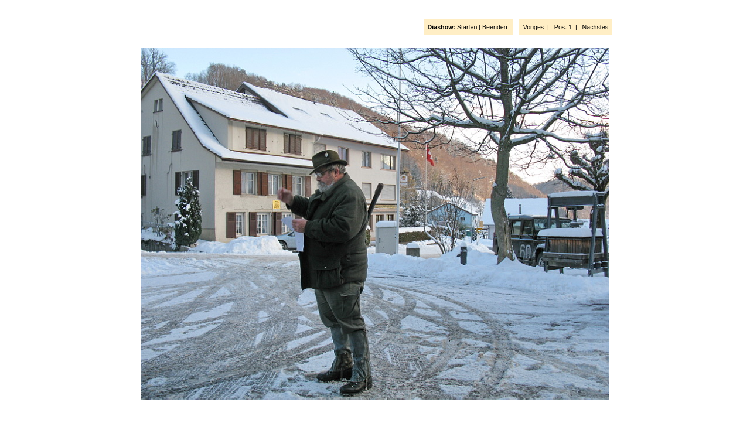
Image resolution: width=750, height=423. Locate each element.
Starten (467, 26)
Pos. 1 (563, 26)
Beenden (494, 26)
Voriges (533, 26)
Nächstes (595, 26)
